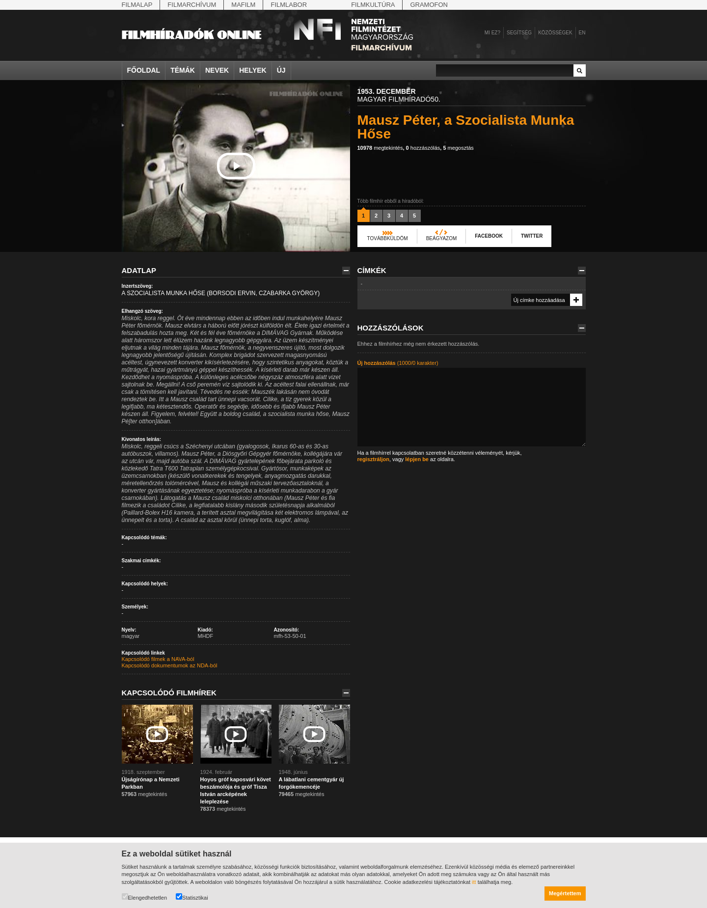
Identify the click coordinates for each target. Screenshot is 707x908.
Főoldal (144, 70)
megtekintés (380, 148)
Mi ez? (492, 32)
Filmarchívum (191, 4)
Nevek (217, 70)
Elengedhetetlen (144, 897)
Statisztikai (192, 897)
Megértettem (565, 893)
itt (474, 882)
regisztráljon (373, 459)
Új (281, 70)
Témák (182, 70)
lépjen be (417, 459)
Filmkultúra (373, 4)
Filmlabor (289, 4)
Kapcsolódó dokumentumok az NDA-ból (170, 665)
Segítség (519, 32)
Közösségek (555, 32)
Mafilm (243, 4)
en (582, 32)
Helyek (253, 70)
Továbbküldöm (387, 238)
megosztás (458, 148)
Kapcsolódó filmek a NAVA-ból (158, 659)
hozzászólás (423, 148)
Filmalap (137, 4)
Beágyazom (441, 238)
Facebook (489, 236)
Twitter (532, 236)
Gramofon (429, 4)
